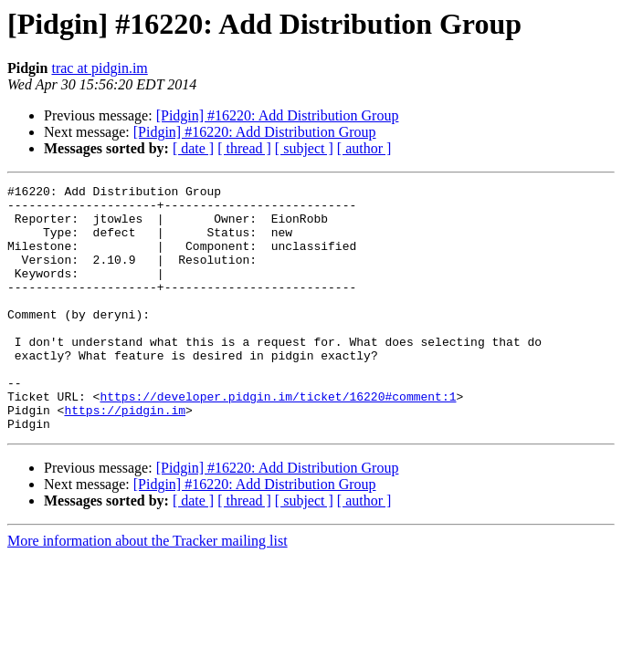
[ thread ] (244, 148)
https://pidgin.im (124, 456)
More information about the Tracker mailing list (147, 590)
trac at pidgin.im (99, 68)
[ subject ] (304, 148)
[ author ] (364, 148)
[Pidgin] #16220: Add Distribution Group (277, 115)
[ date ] (193, 148)
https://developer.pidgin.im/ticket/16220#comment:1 (278, 440)
